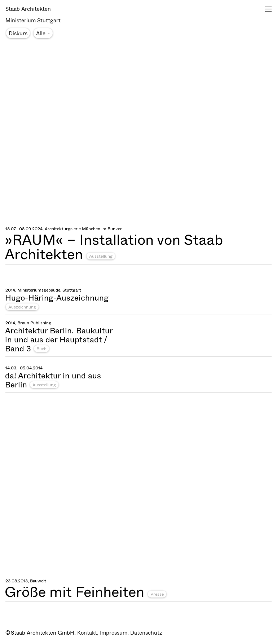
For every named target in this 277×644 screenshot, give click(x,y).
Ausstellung (101, 256)
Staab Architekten (28, 9)
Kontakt (87, 633)
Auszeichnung (22, 307)
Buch (41, 349)
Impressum (113, 633)
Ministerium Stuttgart (33, 21)
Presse (157, 594)
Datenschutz (146, 633)
